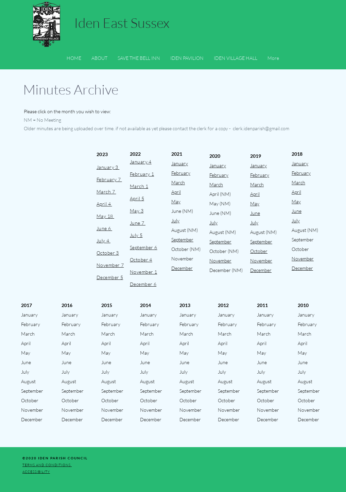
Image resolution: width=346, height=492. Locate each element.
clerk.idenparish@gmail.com (261, 128)
